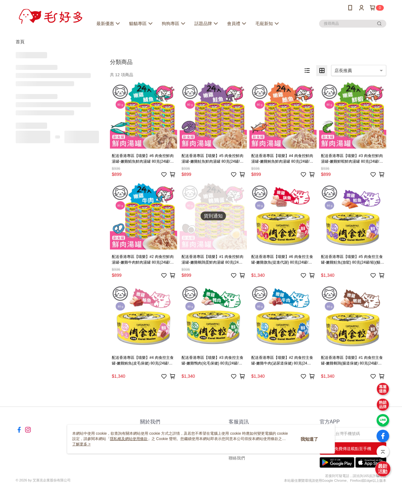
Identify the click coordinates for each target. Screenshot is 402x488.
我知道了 (309, 439)
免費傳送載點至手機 (352, 448)
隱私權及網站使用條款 (129, 439)
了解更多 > (81, 444)
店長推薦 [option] (343, 70)
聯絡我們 (237, 458)
